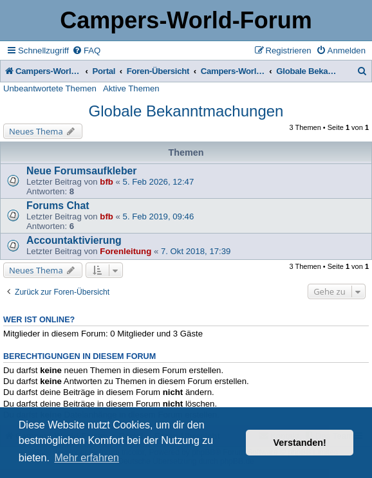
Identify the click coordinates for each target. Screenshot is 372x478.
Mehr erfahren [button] (86, 457)
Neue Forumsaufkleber (81, 170)
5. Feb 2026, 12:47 (158, 182)
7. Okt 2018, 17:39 (196, 251)
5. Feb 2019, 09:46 (158, 216)
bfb (106, 182)
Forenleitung (125, 251)
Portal (104, 71)
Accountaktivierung (74, 240)
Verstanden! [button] (300, 442)
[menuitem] (86, 50)
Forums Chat (57, 205)
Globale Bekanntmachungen (186, 111)
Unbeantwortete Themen (50, 88)
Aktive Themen (131, 88)
